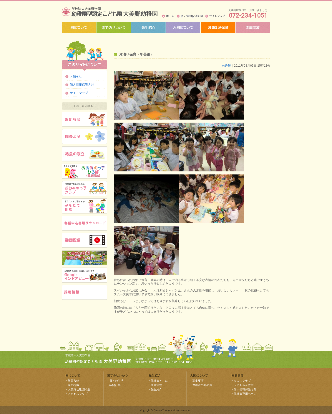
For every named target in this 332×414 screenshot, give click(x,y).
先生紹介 (156, 389)
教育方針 (73, 380)
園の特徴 (73, 385)
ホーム (168, 16)
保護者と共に (159, 380)
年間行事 (115, 385)
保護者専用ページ (245, 393)
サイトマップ (215, 16)
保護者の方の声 (202, 385)
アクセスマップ (78, 393)
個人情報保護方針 (190, 16)
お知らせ (76, 76)
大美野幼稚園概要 (79, 389)
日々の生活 (116, 380)
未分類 (226, 65)
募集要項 (198, 380)
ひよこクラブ (242, 380)
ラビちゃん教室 (244, 385)
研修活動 (156, 385)
